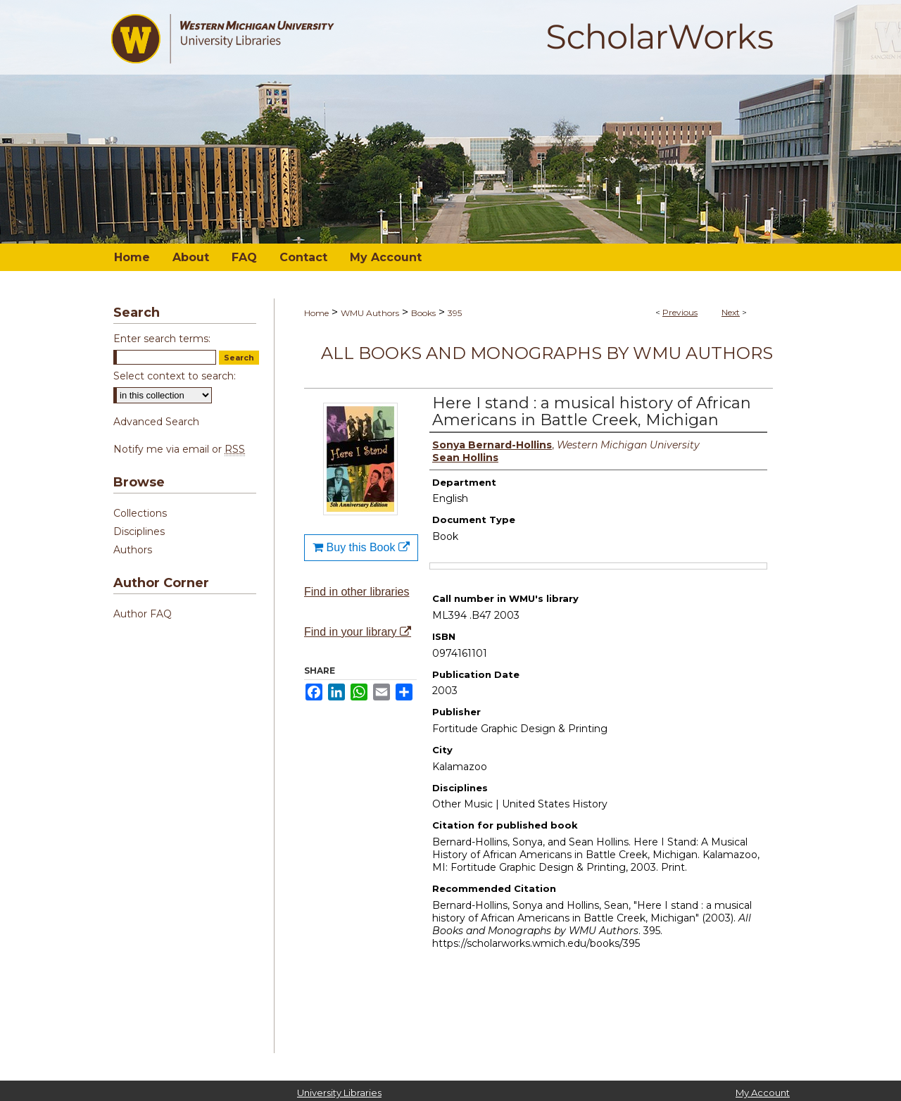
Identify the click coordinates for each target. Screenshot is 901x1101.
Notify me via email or (179, 449)
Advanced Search (156, 421)
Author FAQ (142, 614)
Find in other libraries (356, 592)
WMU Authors (370, 313)
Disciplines (139, 531)
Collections (140, 513)
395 (455, 313)
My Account (763, 1092)
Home (316, 313)
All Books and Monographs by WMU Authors (547, 353)
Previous (680, 312)
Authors (132, 549)
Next (731, 312)
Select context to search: (174, 376)
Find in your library (357, 632)
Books (423, 313)
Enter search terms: (161, 338)
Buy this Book (361, 547)
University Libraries (339, 1092)
